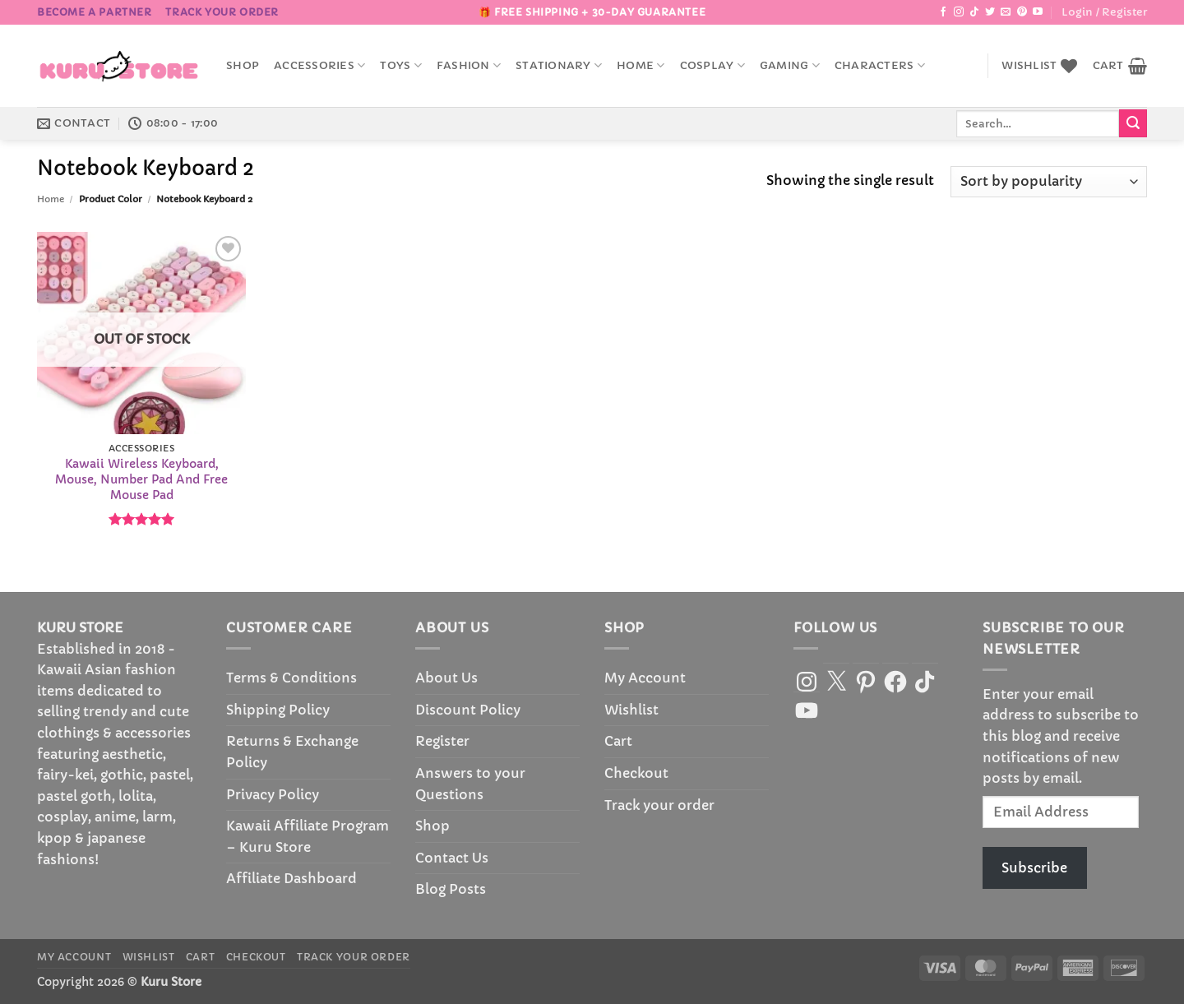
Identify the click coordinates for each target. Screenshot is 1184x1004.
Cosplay (712, 65)
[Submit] (1133, 123)
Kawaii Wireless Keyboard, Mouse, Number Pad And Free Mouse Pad (141, 479)
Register (442, 741)
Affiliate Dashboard (291, 878)
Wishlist (631, 709)
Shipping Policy (278, 709)
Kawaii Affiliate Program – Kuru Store (307, 836)
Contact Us (451, 857)
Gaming (790, 65)
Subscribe (1034, 867)
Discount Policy (467, 709)
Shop (242, 65)
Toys (400, 65)
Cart (618, 741)
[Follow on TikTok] (974, 12)
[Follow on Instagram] (959, 12)
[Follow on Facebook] (943, 12)
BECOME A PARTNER (94, 12)
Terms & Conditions (291, 677)
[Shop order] (1048, 182)
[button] (1104, 12)
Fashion (469, 65)
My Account (645, 677)
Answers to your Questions (470, 784)
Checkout (636, 773)
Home (640, 65)
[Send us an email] (1006, 12)
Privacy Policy (272, 794)
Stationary (559, 65)
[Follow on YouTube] (1038, 12)
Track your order (222, 12)
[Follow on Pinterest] (1022, 12)
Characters (880, 65)
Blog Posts (450, 889)
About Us (446, 677)
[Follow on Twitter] (990, 12)
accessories (319, 65)
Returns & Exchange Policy (292, 751)
